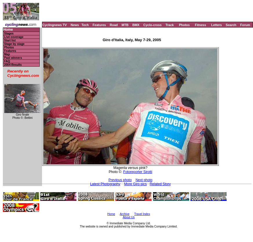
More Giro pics (135, 184)
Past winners (13, 57)
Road (114, 25)
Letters (216, 25)
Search (231, 25)
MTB (125, 25)
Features (99, 25)
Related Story (160, 184)
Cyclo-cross (152, 25)
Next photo (144, 180)
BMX (135, 25)
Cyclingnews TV (54, 25)
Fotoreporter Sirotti (137, 172)
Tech (85, 25)
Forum (245, 25)
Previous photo (120, 180)
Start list (10, 40)
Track (169, 25)
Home (8, 30)
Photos (184, 25)
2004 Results (13, 64)
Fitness (200, 25)
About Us (128, 217)
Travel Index (142, 214)
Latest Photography (105, 184)
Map (7, 54)
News (75, 25)
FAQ (7, 61)
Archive (124, 214)
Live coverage (13, 37)
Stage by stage (14, 44)
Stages (9, 33)
